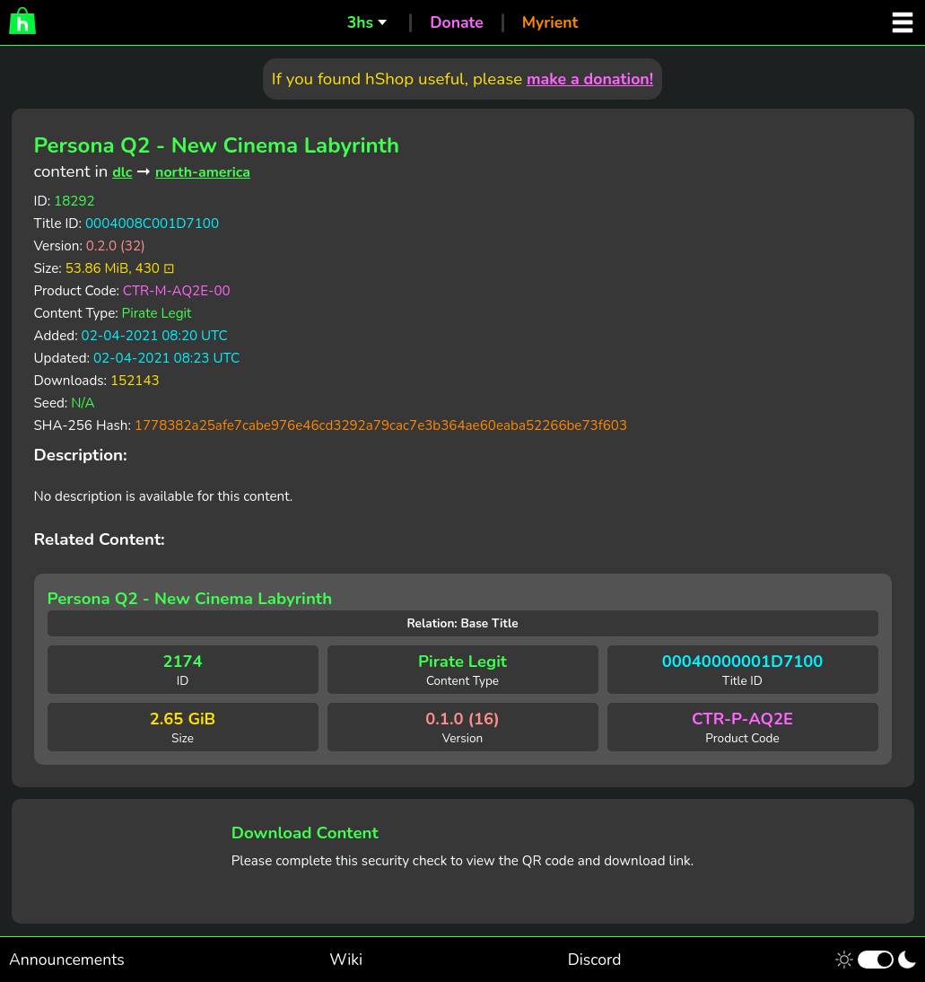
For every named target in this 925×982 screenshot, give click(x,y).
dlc (122, 172)
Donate (457, 22)
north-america (202, 172)
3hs (360, 22)
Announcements (67, 959)
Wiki (345, 959)
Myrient (550, 22)
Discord (595, 959)
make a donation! (590, 79)
